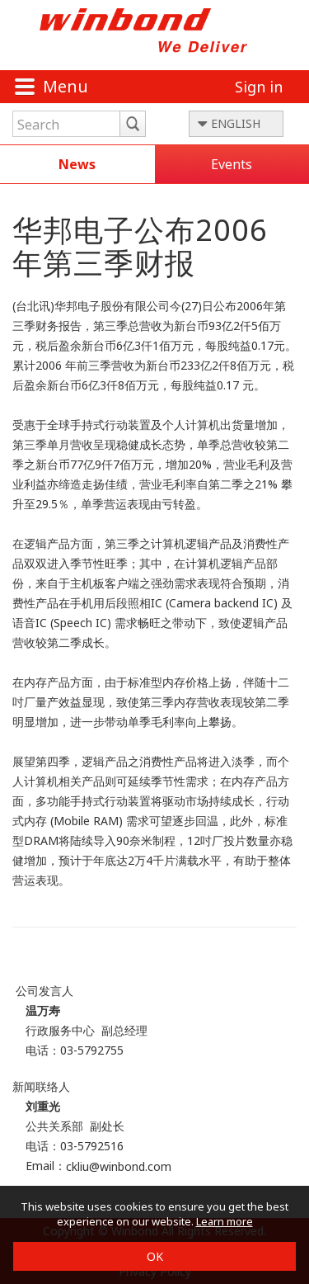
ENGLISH (235, 123)
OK (155, 1256)
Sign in (259, 87)
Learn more (224, 1221)
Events (231, 164)
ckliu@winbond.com (118, 1166)
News (77, 164)
